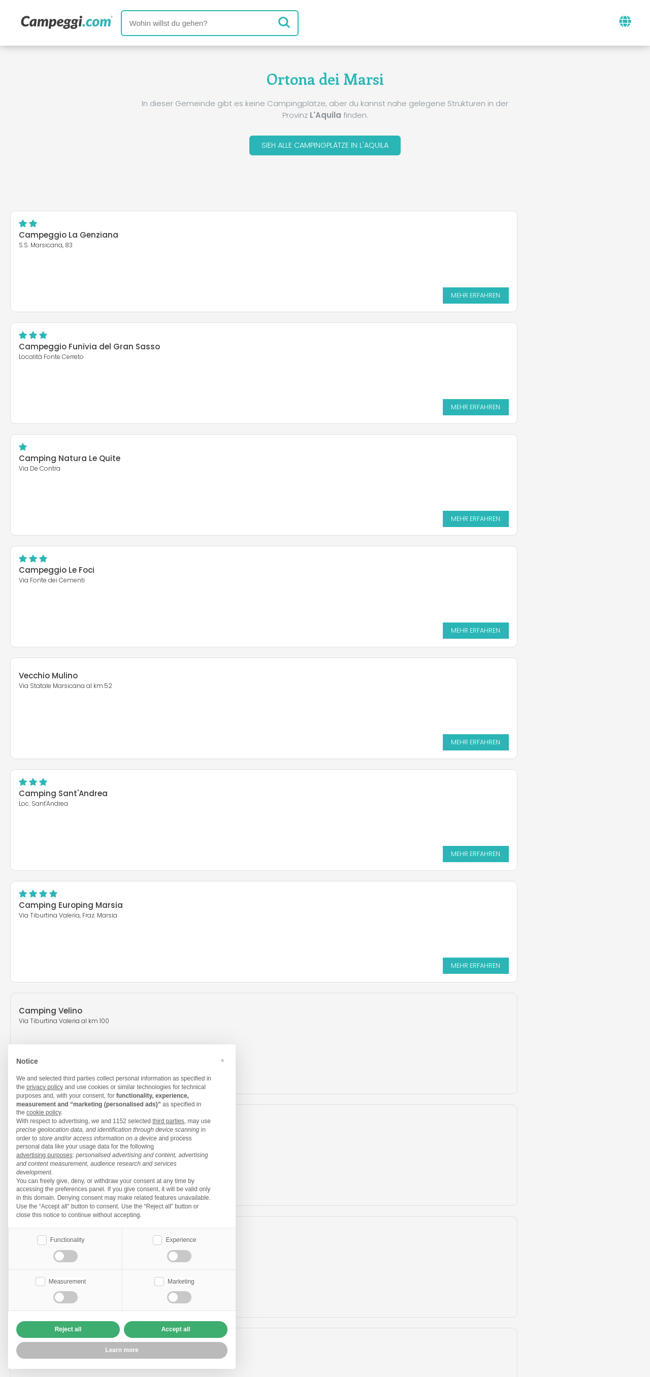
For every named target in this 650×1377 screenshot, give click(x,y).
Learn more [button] (121, 1350)
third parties (168, 1120)
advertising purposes (44, 1154)
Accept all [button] (175, 1329)
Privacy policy (270, 1310)
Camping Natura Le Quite (69, 349)
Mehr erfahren (272, 297)
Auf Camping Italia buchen (423, 1293)
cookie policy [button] (43, 1111)
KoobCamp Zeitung (357, 1250)
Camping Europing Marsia (71, 572)
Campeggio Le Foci (381, 349)
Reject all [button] (68, 1329)
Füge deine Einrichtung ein (292, 1293)
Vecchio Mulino (48, 454)
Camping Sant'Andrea (388, 460)
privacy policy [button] (44, 1086)
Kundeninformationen (362, 1310)
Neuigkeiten (275, 1250)
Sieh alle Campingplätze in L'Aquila (325, 146)
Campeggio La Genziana (68, 237)
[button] (222, 1059)
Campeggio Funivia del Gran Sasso (414, 237)
